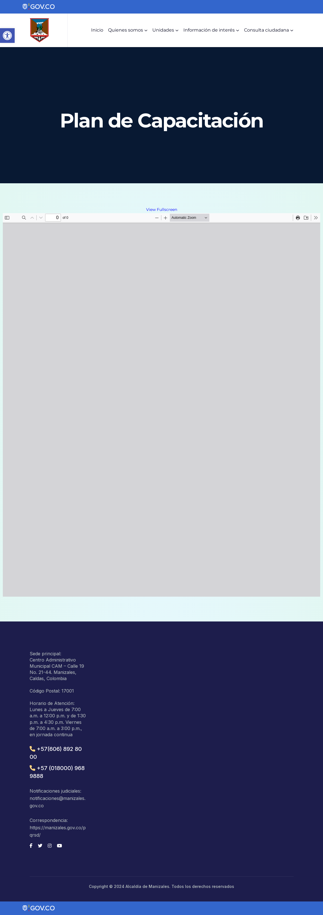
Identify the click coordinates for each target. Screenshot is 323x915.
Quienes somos (125, 30)
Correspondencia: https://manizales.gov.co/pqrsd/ (58, 827)
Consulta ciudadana (266, 30)
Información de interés (209, 30)
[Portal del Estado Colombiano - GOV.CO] (39, 7)
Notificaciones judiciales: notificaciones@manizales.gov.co (57, 798)
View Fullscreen (161, 209)
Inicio (97, 30)
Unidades (163, 30)
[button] (7, 35)
